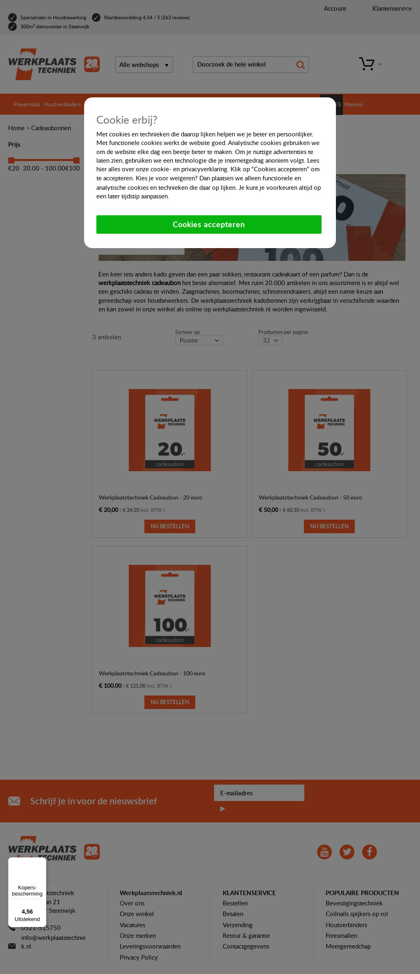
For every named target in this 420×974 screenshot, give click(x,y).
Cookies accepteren (209, 224)
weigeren (182, 178)
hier (101, 169)
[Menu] (41, 862)
